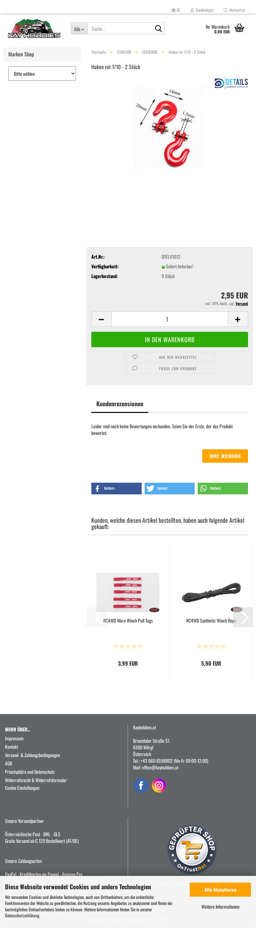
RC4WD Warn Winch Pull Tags (128, 620)
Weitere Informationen (220, 906)
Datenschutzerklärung (22, 915)
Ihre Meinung (225, 455)
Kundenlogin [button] (201, 10)
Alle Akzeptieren (220, 889)
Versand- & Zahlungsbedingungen (32, 754)
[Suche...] (79, 28)
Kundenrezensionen (119, 403)
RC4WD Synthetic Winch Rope (211, 620)
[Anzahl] (169, 319)
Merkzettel (234, 10)
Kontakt (11, 746)
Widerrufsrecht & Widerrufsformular (36, 779)
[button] (176, 10)
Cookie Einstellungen (22, 787)
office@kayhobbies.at (160, 767)
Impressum (14, 738)
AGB (8, 763)
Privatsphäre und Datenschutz (30, 771)
